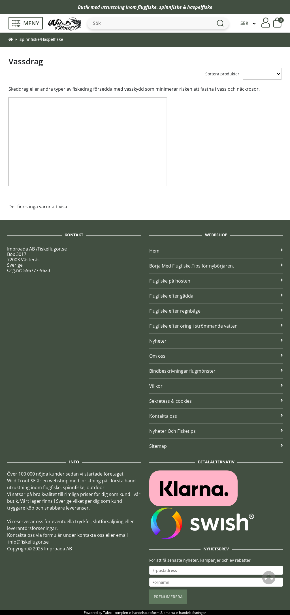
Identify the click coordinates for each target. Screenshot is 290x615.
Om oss (216, 356)
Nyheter (216, 341)
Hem (216, 251)
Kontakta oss (216, 416)
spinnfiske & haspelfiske (185, 7)
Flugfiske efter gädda (216, 296)
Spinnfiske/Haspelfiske (41, 39)
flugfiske (147, 7)
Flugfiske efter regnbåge (216, 311)
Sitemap (216, 446)
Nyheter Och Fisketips (216, 431)
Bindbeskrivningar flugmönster (216, 371)
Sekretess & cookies (216, 401)
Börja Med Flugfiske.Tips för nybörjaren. (216, 266)
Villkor (216, 386)
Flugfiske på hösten (216, 281)
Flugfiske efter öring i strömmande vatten (216, 326)
